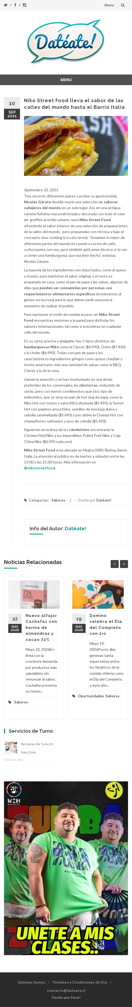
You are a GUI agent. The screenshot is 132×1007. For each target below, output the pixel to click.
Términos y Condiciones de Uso (79, 982)
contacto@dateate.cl (66, 990)
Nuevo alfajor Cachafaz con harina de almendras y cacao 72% (41, 627)
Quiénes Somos (31, 982)
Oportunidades (91, 696)
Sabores (58, 500)
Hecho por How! (66, 997)
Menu (109, 5)
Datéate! (103, 500)
